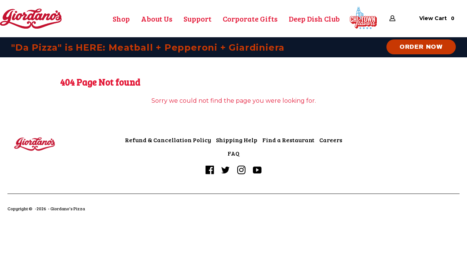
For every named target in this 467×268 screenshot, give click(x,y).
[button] (364, 18)
